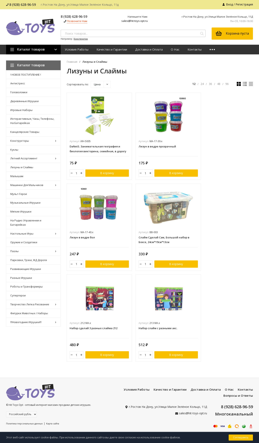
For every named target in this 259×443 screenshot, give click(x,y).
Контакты (195, 49)
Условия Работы (76, 49)
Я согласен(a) (186, 421)
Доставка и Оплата (149, 49)
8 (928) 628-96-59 (21, 4)
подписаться (238, 413)
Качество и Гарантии (112, 49)
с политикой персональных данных (196, 421)
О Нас (175, 49)
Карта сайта (52, 388)
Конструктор (81, 38)
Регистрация (244, 4)
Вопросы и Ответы (238, 360)
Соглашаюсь (240, 437)
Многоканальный (234, 379)
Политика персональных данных (24, 388)
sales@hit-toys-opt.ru (134, 21)
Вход (229, 4)
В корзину (104, 174)
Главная (72, 61)
